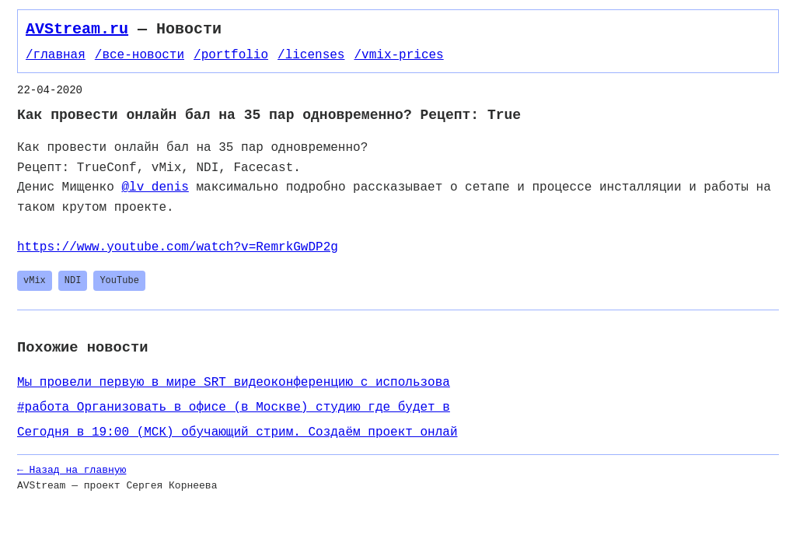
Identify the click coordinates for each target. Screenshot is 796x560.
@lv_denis (154, 187)
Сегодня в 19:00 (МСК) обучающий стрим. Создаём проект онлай (237, 432)
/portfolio (231, 55)
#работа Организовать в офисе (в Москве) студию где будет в (233, 407)
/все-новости (139, 55)
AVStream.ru (77, 29)
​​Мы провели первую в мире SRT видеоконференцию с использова (233, 382)
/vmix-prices (398, 55)
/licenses (311, 55)
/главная (56, 55)
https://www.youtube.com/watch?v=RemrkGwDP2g (177, 247)
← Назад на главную (71, 470)
